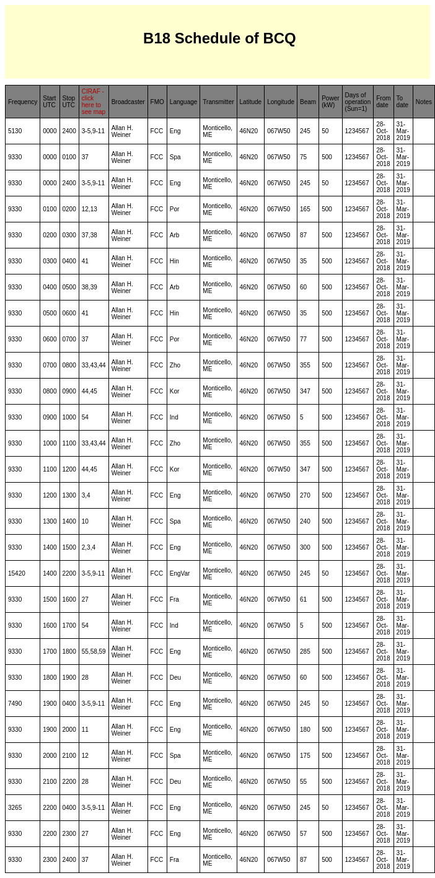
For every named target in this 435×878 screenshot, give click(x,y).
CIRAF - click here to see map (93, 101)
